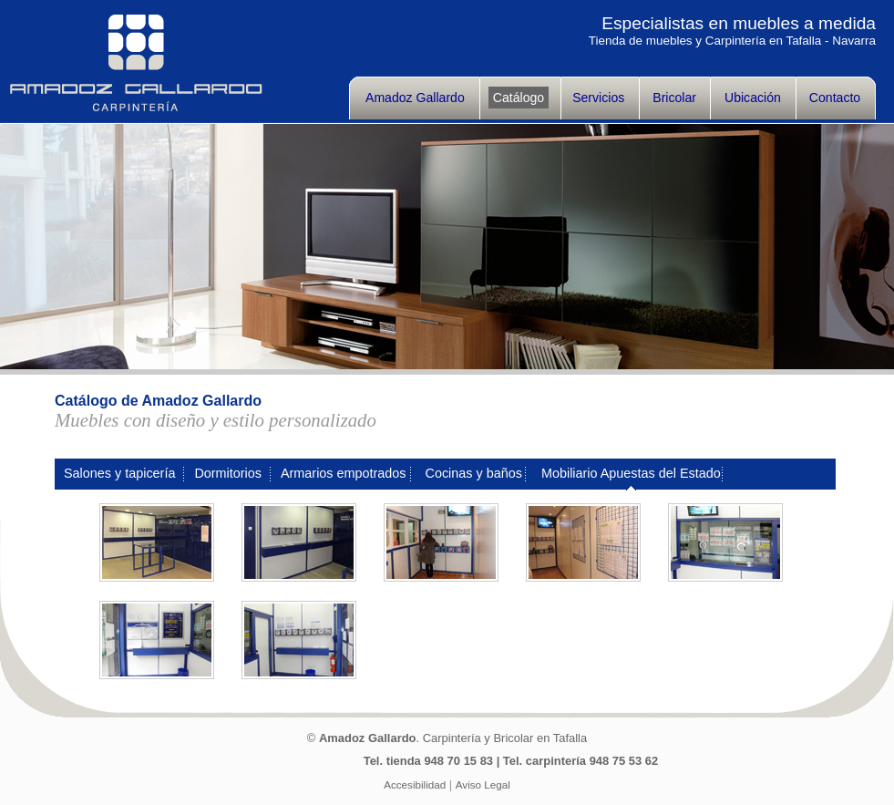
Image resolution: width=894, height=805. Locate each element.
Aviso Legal (483, 784)
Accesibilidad (415, 784)
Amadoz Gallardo (415, 97)
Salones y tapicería (119, 473)
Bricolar (674, 97)
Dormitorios (228, 473)
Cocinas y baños (474, 473)
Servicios (598, 97)
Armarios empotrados (343, 473)
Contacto (834, 97)
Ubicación (752, 97)
